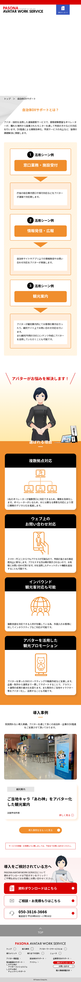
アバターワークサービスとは (50, 949)
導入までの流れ (33, 953)
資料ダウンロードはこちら (37, 888)
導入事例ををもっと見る (40, 830)
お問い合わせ (64, 966)
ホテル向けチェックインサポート (17, 970)
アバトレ (33, 962)
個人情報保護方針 (63, 970)
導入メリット (11, 953)
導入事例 (25, 949)
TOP (40, 932)
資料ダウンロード (63, 12)
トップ (7, 99)
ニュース (53, 953)
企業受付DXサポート (61, 958)
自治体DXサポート (37, 958)
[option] (40, 776)
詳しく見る (64, 815)
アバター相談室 (12, 958)
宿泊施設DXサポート (14, 962)
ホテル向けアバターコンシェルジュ (17, 965)
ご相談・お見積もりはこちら (40, 900)
